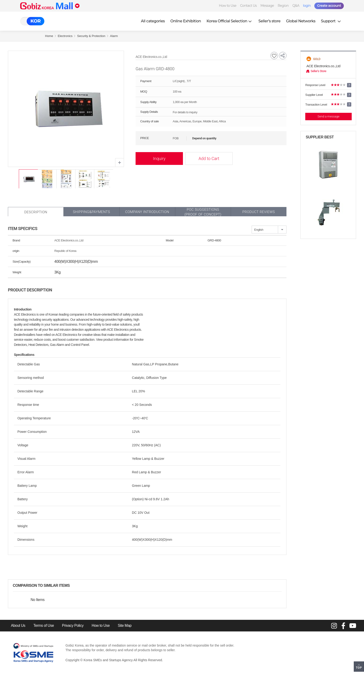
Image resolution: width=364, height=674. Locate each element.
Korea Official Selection (230, 21)
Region (283, 5)
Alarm (114, 36)
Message (267, 5)
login (307, 5)
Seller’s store (269, 21)
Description (35, 212)
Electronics (65, 36)
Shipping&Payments (91, 212)
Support (331, 21)
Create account (329, 5)
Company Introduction (147, 212)
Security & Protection (91, 36)
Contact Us (248, 5)
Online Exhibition (185, 21)
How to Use (227, 5)
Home (49, 36)
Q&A (295, 5)
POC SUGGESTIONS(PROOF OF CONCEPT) (202, 212)
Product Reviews (258, 212)
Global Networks (300, 21)
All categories (153, 21)
